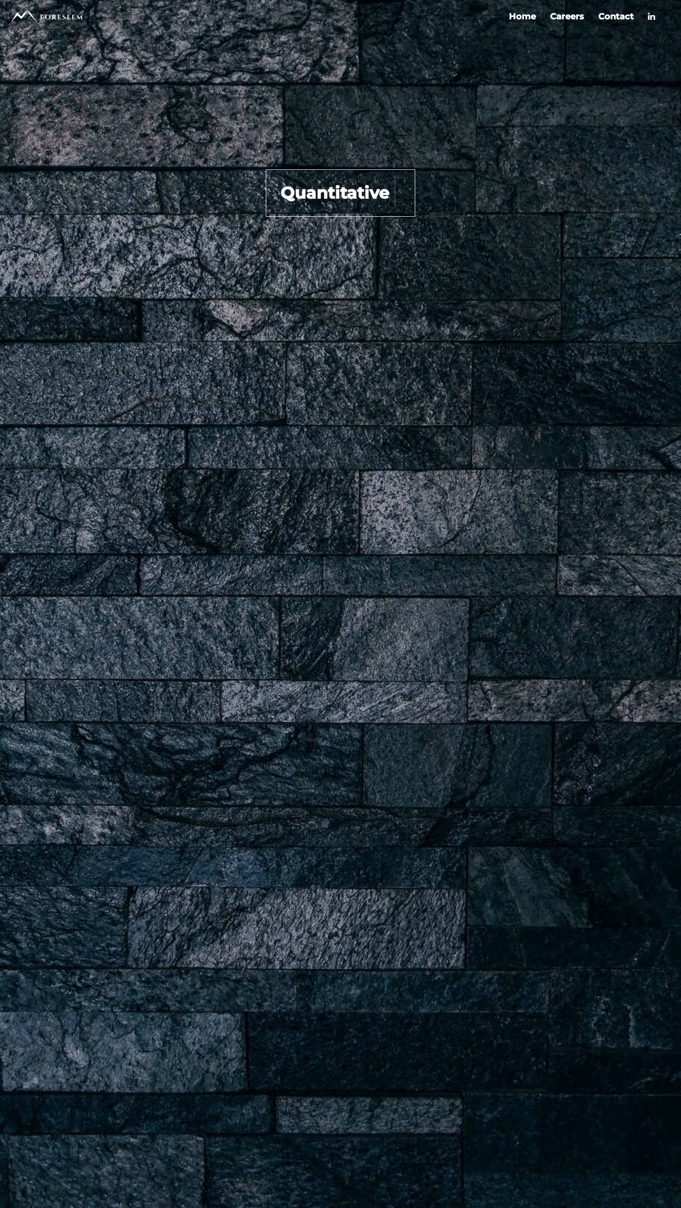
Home (522, 16)
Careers (567, 16)
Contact (616, 16)
